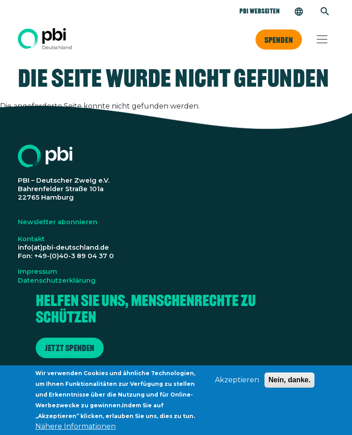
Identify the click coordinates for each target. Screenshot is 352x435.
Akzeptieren (237, 383)
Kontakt (31, 239)
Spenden (278, 39)
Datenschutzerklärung (57, 280)
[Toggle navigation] (322, 39)
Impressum (37, 272)
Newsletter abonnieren (57, 222)
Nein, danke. (289, 383)
